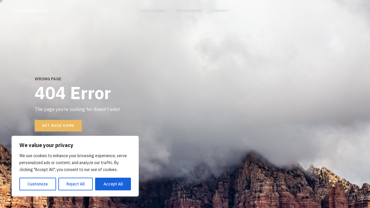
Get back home (58, 125)
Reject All (75, 184)
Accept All (113, 184)
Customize (37, 184)
